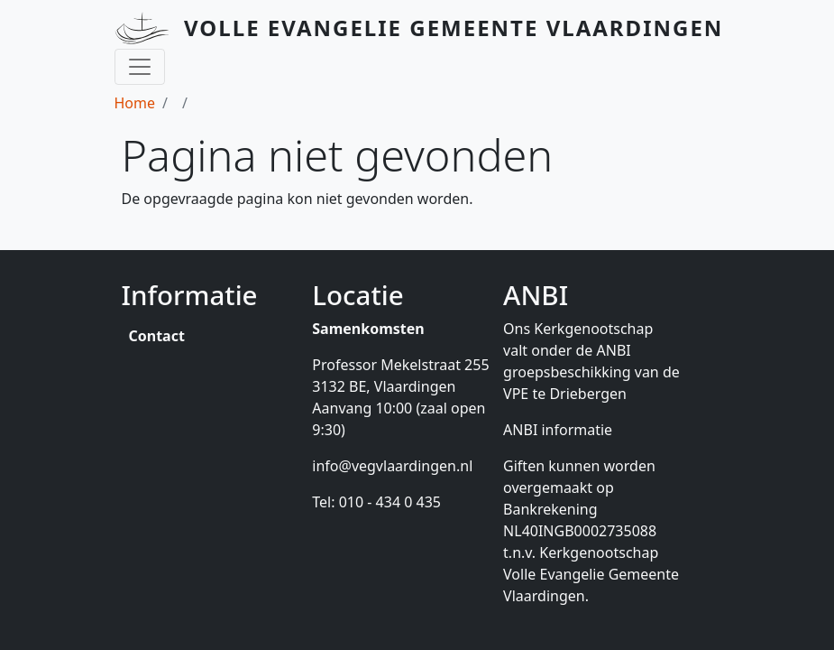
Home (135, 103)
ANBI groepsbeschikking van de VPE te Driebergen (591, 372)
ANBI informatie (557, 430)
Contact (157, 336)
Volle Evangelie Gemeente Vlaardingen (453, 27)
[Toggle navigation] (140, 67)
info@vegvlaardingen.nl (392, 466)
